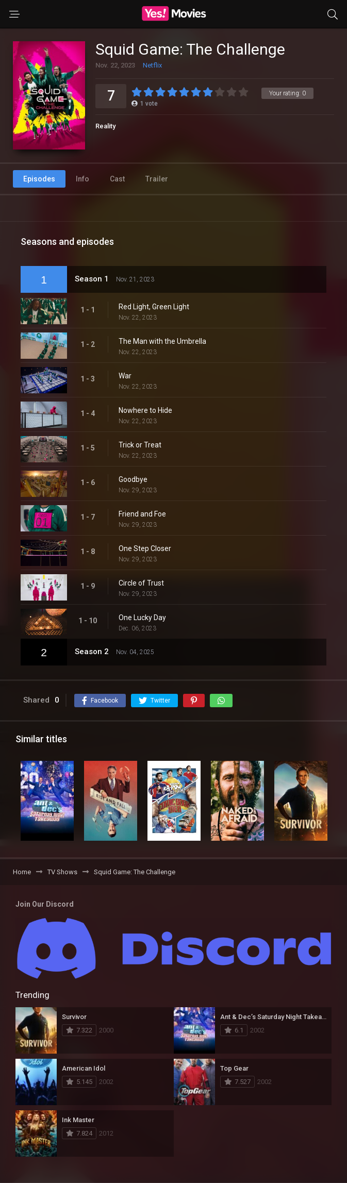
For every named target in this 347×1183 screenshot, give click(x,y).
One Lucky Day (142, 617)
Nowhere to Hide (145, 410)
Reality (105, 126)
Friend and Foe (142, 514)
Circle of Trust (141, 583)
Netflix (152, 65)
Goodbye (133, 479)
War (125, 376)
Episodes (39, 179)
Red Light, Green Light (154, 307)
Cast (117, 179)
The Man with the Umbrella (162, 341)
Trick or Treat (140, 445)
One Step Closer (145, 548)
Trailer (156, 179)
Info (82, 179)
